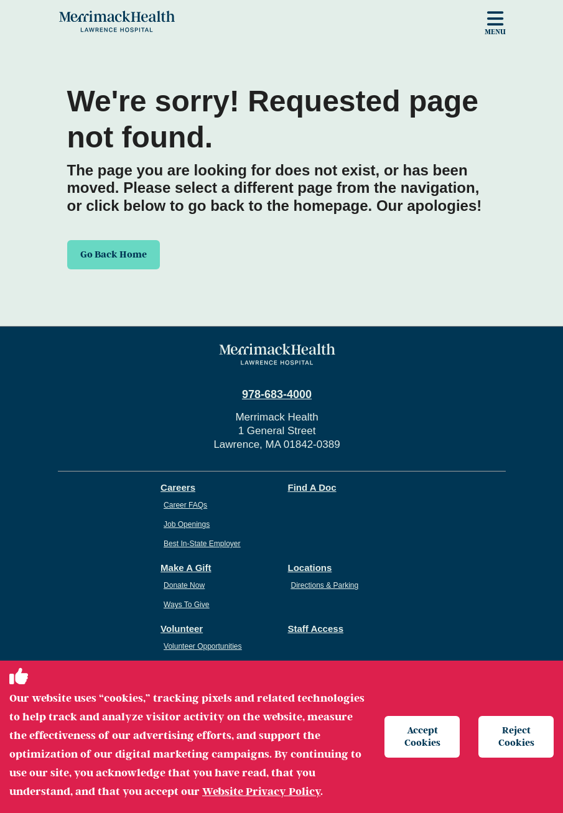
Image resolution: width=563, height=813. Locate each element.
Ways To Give (186, 604)
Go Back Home (113, 254)
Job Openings (187, 524)
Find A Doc (312, 487)
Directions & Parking (325, 585)
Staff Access (316, 628)
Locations (310, 567)
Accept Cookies (422, 736)
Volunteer (182, 628)
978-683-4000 (277, 394)
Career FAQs (185, 505)
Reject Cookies (516, 736)
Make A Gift (186, 567)
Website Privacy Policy (261, 791)
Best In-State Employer (202, 543)
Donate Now (184, 585)
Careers (178, 487)
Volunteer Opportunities (202, 646)
